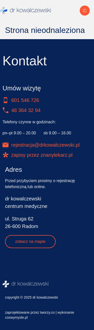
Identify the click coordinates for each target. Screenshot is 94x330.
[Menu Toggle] (85, 11)
